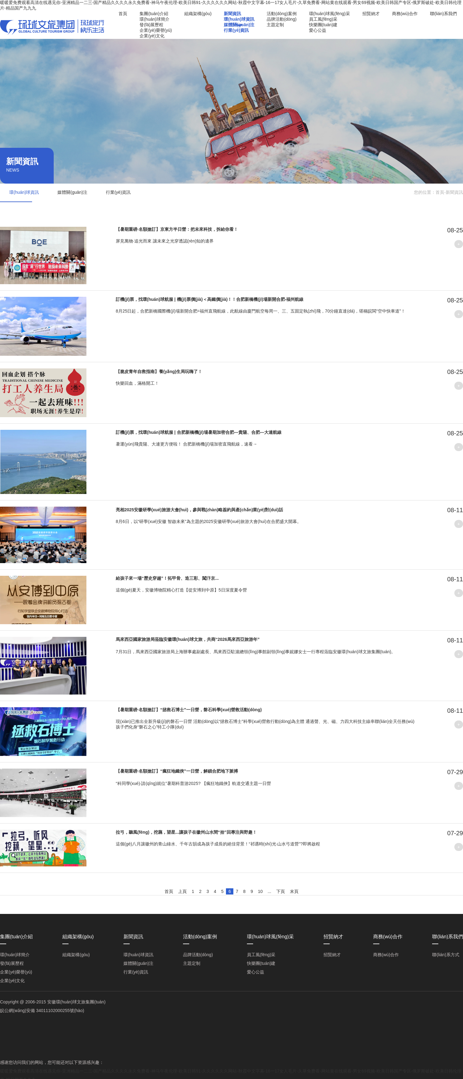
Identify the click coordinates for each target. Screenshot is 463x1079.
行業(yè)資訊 (236, 30)
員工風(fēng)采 (323, 19)
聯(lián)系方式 (445, 954)
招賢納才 (371, 13)
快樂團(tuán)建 (323, 24)
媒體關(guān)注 (239, 24)
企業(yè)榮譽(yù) (156, 30)
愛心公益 (317, 30)
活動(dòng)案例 (281, 13)
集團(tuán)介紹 (154, 13)
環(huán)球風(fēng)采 (329, 13)
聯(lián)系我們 (443, 13)
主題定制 (275, 24)
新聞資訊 (232, 13)
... (269, 891)
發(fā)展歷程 (151, 24)
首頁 (123, 13)
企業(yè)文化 (152, 35)
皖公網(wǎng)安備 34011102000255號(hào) (42, 1010)
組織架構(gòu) (198, 13)
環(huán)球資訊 (239, 19)
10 (260, 891)
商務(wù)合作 (405, 13)
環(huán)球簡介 (154, 19)
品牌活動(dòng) (281, 19)
